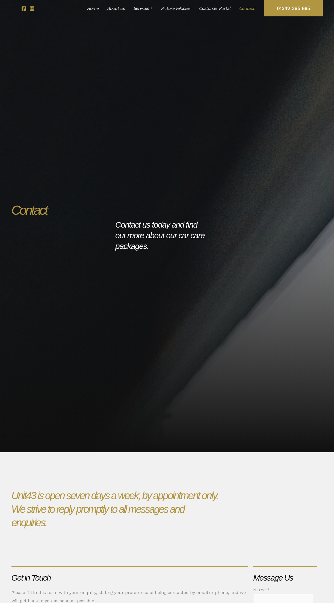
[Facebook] (23, 8)
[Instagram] (31, 8)
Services (141, 8)
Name (261, 589)
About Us (116, 8)
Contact (246, 8)
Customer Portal (214, 8)
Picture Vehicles (175, 8)
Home (92, 8)
